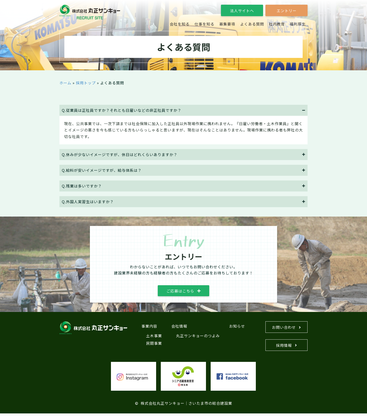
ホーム (65, 83)
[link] (179, 24)
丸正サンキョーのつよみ (198, 337)
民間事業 (154, 345)
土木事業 (154, 337)
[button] (242, 10)
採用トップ (86, 83)
